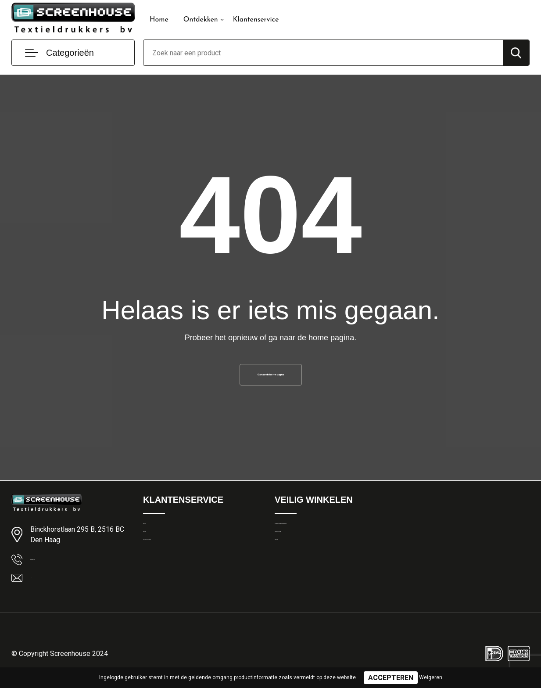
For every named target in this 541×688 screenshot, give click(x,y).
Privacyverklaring (298, 555)
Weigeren (430, 677)
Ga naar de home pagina (271, 378)
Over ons (156, 555)
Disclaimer (290, 574)
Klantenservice (256, 19)
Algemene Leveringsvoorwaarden (323, 536)
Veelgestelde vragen (172, 574)
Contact (154, 536)
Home (159, 19)
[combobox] (323, 52)
